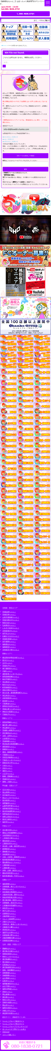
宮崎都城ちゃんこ (9, 973)
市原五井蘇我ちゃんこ (10, 757)
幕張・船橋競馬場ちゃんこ (12, 752)
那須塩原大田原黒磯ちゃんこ (13, 744)
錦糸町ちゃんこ (8, 701)
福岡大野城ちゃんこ (10, 989)
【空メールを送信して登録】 (25, 156)
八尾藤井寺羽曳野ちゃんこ (12, 905)
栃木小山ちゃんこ (9, 684)
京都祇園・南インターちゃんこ (14, 886)
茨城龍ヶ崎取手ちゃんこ (11, 730)
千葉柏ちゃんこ (8, 754)
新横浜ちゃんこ (8, 749)
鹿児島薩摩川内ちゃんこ (11, 967)
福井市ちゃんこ (8, 822)
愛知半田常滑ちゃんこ (10, 873)
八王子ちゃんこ (8, 773)
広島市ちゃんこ (8, 981)
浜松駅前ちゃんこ (9, 854)
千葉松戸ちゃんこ (9, 714)
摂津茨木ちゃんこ (9, 929)
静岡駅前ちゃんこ (9, 849)
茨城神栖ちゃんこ (9, 741)
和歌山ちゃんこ (8, 889)
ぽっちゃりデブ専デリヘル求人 (14, 1029)
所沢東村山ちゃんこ (10, 733)
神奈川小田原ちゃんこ (10, 711)
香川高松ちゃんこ (9, 962)
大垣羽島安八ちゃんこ (10, 835)
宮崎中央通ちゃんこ (10, 1002)
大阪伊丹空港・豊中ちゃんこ (13, 894)
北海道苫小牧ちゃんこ (10, 650)
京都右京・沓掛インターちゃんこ (15, 924)
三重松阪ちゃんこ (9, 865)
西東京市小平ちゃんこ (10, 763)
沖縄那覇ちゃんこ (9, 975)
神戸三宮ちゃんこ (9, 911)
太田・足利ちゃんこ (10, 736)
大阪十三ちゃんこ (9, 921)
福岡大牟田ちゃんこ (10, 1008)
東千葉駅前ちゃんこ (10, 668)
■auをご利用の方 (8, 139)
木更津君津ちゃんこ (10, 698)
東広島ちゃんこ (8, 997)
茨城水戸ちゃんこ (9, 665)
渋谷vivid (5, 1032)
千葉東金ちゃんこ (9, 703)
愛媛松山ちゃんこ (9, 948)
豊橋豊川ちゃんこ (9, 851)
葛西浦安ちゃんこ (9, 746)
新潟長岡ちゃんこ (9, 800)
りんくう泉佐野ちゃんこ (11, 919)
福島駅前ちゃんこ (9, 647)
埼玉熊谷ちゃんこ (9, 682)
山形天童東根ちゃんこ (10, 617)
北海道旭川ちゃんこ (10, 631)
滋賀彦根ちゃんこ (9, 884)
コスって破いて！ (9, 1035)
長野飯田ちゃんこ (9, 803)
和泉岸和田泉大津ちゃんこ (12, 897)
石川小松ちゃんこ (9, 789)
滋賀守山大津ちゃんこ (10, 932)
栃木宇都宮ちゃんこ (10, 679)
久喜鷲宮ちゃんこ (9, 738)
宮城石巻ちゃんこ (9, 614)
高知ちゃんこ (7, 991)
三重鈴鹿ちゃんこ (9, 868)
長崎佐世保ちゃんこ (10, 954)
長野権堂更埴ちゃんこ (10, 808)
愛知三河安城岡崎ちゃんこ (12, 832)
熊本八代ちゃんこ (9, 1000)
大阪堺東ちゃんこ (9, 916)
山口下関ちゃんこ (9, 986)
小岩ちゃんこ (7, 765)
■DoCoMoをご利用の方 (10, 137)
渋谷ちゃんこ (7, 768)
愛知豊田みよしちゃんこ (11, 862)
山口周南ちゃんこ (9, 978)
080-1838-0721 (25, 14)
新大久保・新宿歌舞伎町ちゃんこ (15, 692)
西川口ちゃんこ (8, 660)
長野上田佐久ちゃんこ (10, 816)
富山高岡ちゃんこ (9, 792)
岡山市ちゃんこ (8, 1005)
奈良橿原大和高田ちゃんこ (12, 892)
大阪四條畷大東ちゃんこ (11, 938)
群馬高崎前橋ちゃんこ (10, 676)
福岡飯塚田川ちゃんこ (10, 983)
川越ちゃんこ (7, 671)
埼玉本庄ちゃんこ (9, 695)
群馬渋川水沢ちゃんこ (10, 706)
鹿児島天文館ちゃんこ (10, 951)
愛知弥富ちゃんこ (9, 841)
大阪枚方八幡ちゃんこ (10, 927)
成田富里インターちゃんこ (12, 674)
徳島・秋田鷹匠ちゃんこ (11, 970)
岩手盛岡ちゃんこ (9, 641)
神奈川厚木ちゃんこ (10, 690)
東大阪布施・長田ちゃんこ (12, 900)
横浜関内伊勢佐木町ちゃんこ (13, 657)
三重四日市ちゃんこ (10, 843)
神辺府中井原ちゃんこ (10, 1013)
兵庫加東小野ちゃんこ (10, 935)
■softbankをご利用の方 (10, 142)
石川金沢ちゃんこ (9, 795)
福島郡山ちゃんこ (9, 644)
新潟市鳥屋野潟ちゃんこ (11, 811)
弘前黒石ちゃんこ (9, 625)
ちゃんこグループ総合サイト (13, 1021)
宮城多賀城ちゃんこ (10, 639)
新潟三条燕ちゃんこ (10, 819)
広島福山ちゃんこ (9, 964)
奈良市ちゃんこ (8, 908)
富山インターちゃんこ (10, 798)
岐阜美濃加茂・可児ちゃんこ (13, 876)
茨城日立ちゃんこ (9, 779)
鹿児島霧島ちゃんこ (10, 959)
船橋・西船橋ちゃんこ (10, 776)
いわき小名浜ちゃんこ (10, 628)
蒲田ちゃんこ (7, 771)
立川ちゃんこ (7, 663)
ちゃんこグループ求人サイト (13, 1024)
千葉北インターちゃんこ (11, 760)
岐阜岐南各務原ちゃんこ (11, 859)
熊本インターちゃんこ (10, 956)
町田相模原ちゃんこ (10, 687)
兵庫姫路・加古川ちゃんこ (12, 902)
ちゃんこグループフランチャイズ (15, 1026)
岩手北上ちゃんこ (9, 633)
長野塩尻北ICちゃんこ (10, 814)
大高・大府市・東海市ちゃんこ (14, 857)
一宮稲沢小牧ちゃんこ (10, 838)
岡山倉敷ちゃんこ (9, 994)
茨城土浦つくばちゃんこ (11, 709)
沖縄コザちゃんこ (9, 1010)
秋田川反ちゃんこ (9, 623)
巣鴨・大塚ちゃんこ (10, 781)
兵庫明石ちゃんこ (9, 913)
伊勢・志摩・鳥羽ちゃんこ (12, 870)
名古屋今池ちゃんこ (10, 830)
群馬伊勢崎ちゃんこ (10, 722)
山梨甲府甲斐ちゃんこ (10, 806)
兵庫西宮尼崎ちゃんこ (10, 940)
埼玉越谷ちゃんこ (9, 727)
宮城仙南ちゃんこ (9, 612)
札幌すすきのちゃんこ (10, 636)
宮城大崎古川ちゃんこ (10, 620)
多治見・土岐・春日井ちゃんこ (14, 846)
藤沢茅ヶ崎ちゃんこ (10, 725)
